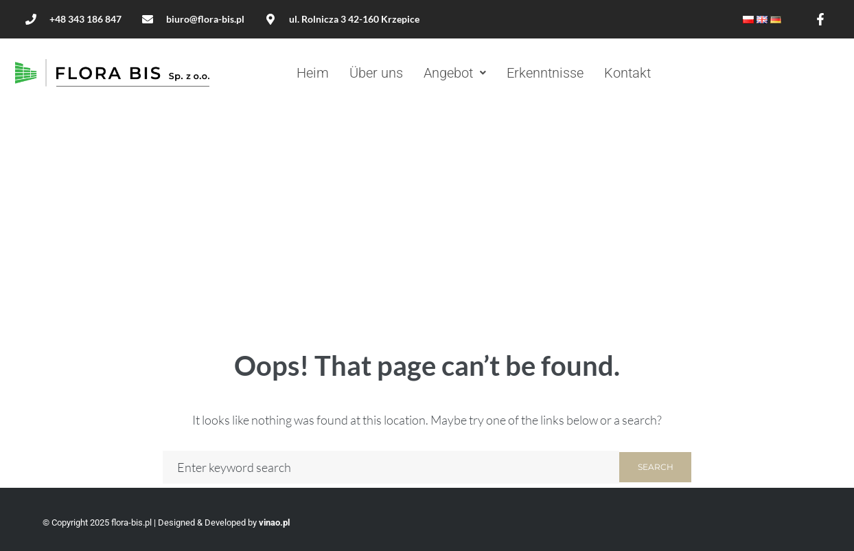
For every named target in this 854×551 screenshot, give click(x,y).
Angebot (455, 73)
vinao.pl (274, 522)
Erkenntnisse (545, 73)
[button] (454, 73)
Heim (313, 73)
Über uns (376, 73)
